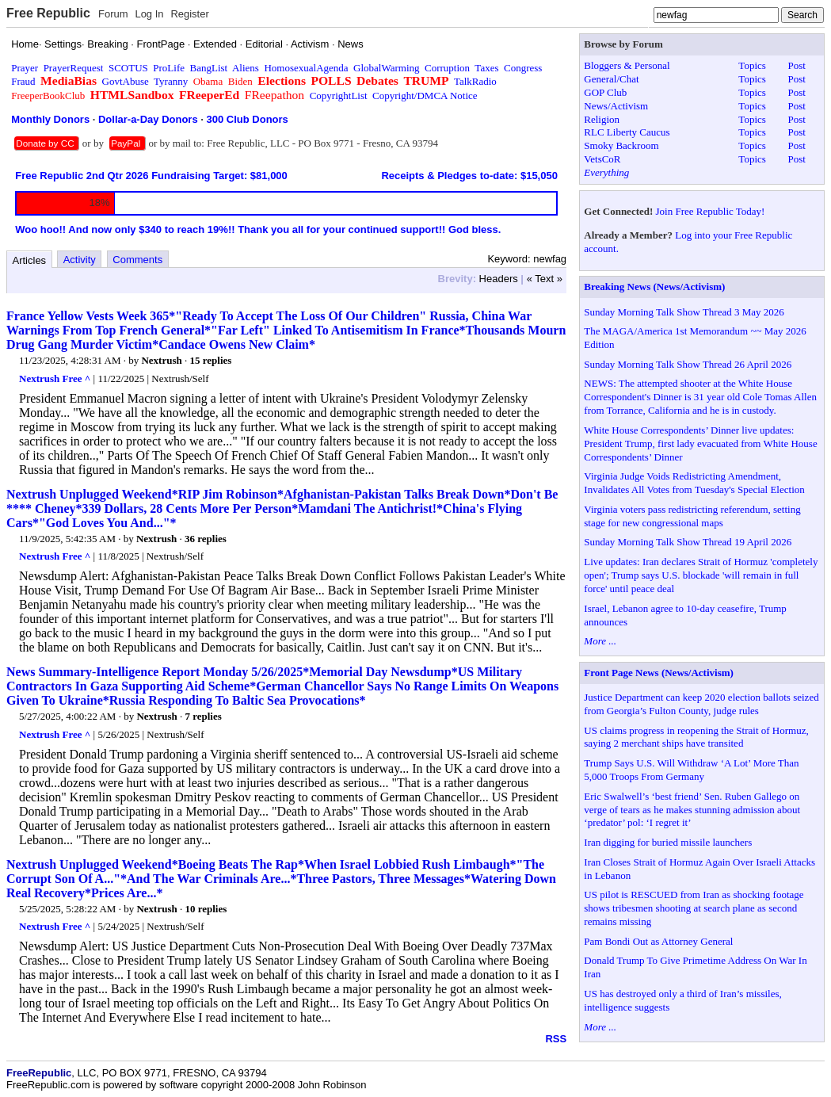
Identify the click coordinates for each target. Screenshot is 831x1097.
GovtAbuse (125, 81)
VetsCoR (602, 159)
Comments (137, 260)
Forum (113, 14)
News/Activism (616, 106)
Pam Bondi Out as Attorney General (658, 941)
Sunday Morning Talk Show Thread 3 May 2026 (683, 312)
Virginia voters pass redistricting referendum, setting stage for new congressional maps (692, 516)
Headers (498, 279)
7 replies (203, 716)
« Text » (544, 279)
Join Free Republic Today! (710, 211)
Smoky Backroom (621, 145)
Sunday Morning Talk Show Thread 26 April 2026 (687, 364)
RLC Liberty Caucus (626, 132)
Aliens (245, 68)
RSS (555, 1039)
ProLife (169, 68)
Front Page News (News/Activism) (659, 672)
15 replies (210, 360)
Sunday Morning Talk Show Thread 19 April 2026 (687, 542)
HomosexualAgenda (306, 68)
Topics (751, 65)
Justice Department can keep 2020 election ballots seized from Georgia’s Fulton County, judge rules (701, 704)
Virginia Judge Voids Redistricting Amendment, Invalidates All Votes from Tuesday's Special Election (694, 482)
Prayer (24, 68)
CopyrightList (339, 95)
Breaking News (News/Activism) (654, 286)
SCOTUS (128, 68)
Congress (523, 68)
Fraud (23, 81)
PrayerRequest (74, 68)
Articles (30, 260)
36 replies (206, 539)
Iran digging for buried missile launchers (668, 842)
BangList (209, 68)
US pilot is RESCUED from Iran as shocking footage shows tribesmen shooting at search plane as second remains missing (693, 908)
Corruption (447, 68)
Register (189, 14)
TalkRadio (475, 81)
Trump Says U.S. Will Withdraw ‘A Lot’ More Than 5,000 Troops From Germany (691, 769)
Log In (149, 14)
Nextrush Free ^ (54, 378)
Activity (79, 260)
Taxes (486, 68)
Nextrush (161, 360)
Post (796, 65)
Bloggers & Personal (626, 65)
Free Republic (48, 13)
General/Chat (611, 79)
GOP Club (605, 92)
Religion (601, 119)
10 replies (206, 909)
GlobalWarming (386, 68)
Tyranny (171, 81)
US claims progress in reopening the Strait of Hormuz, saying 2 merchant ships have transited (696, 737)
